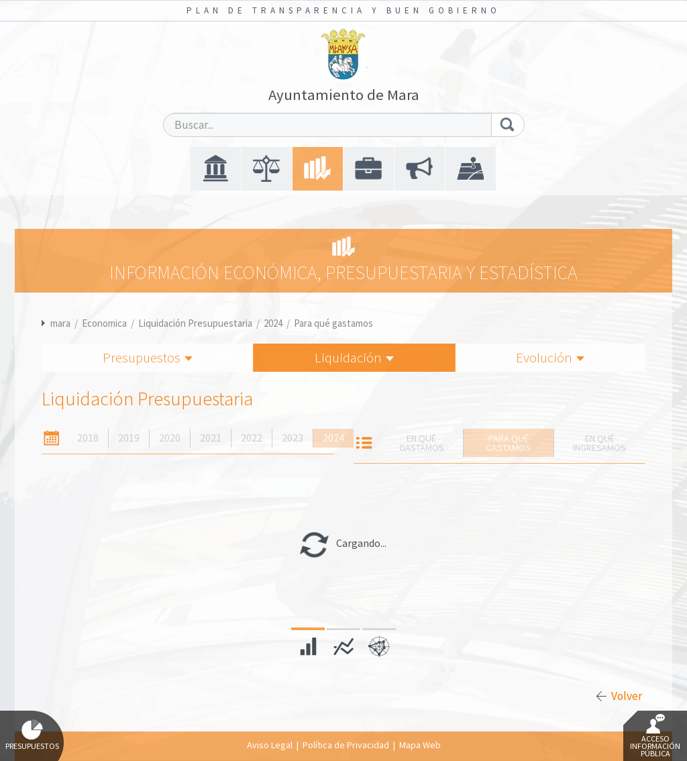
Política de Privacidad (346, 745)
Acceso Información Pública (655, 736)
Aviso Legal (270, 745)
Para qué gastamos (333, 323)
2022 (251, 438)
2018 (88, 438)
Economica (104, 323)
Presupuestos (148, 357)
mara (60, 323)
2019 (129, 438)
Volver (626, 696)
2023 (292, 438)
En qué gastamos (421, 443)
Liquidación (354, 357)
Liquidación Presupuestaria (195, 323)
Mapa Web (420, 745)
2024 (273, 323)
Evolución (550, 357)
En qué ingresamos (599, 443)
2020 (169, 438)
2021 (210, 438)
